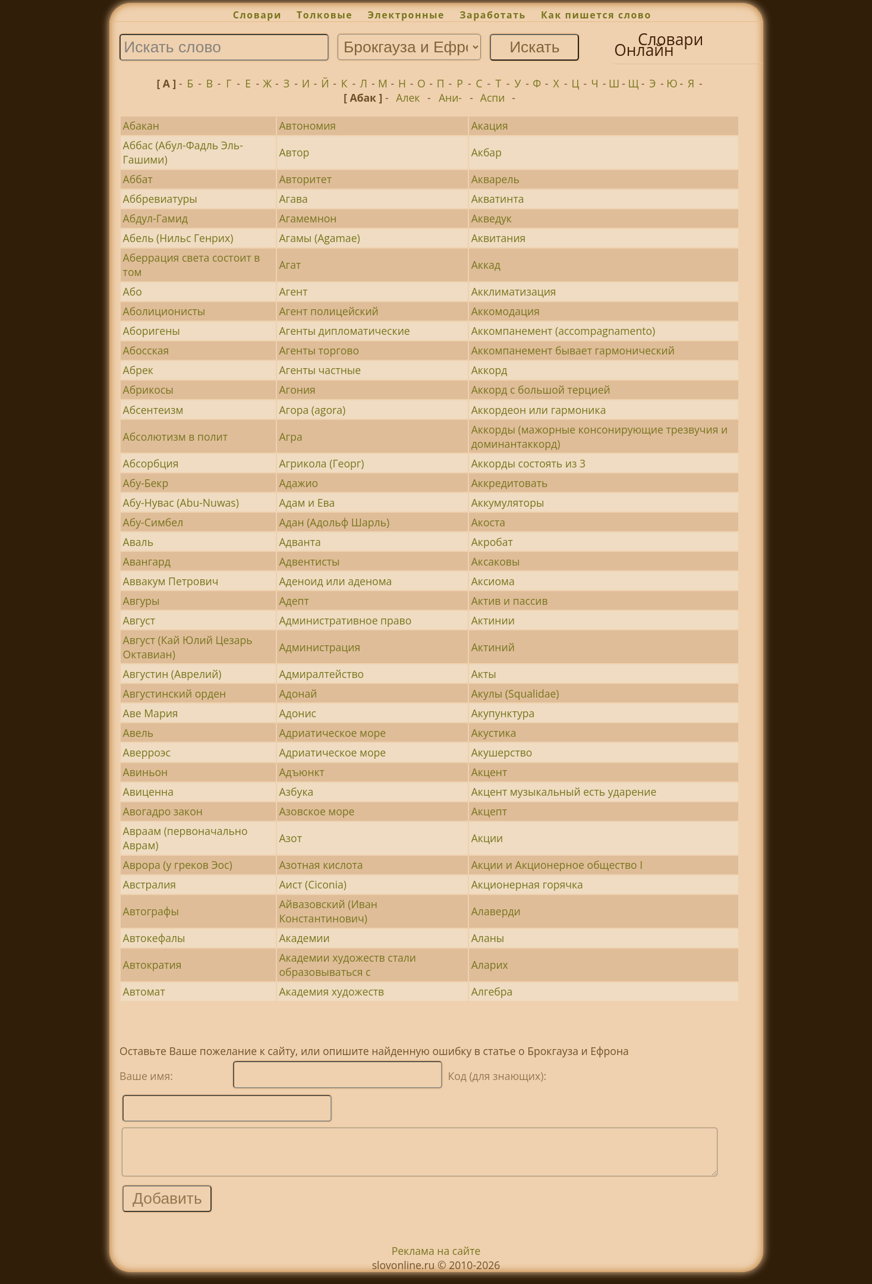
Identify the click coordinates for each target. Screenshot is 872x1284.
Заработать (492, 14)
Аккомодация (505, 311)
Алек (408, 97)
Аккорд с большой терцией (540, 389)
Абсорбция (151, 463)
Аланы (488, 938)
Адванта (299, 542)
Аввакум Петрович (171, 581)
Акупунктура (503, 713)
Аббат (138, 179)
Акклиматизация (513, 291)
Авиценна (148, 791)
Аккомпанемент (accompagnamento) (563, 331)
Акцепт (489, 811)
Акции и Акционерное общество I (557, 865)
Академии (304, 938)
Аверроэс (147, 752)
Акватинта (497, 198)
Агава (293, 198)
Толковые (324, 14)
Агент (293, 291)
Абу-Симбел (153, 522)
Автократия (152, 964)
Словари (257, 14)
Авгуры (141, 601)
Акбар (486, 152)
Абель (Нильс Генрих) (178, 238)
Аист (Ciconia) (313, 884)
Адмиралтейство (321, 674)
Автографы (151, 911)
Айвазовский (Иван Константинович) (328, 911)
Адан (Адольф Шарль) (334, 522)
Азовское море (316, 811)
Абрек (138, 370)
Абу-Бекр (146, 483)
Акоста (488, 522)
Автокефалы (154, 938)
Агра (290, 436)
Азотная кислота (321, 865)
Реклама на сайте (436, 1259)
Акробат (492, 542)
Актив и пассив (509, 601)
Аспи (492, 97)
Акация (489, 125)
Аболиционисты (164, 311)
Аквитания (498, 238)
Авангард (147, 561)
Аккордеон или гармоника (538, 410)
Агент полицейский (328, 311)
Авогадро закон (163, 811)
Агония (297, 389)
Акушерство (502, 752)
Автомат (144, 991)
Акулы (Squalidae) (515, 693)
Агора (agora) (312, 410)
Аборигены (151, 331)
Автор (294, 152)
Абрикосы (148, 389)
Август (139, 620)
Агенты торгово (319, 350)
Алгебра (492, 991)
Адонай (298, 693)
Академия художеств (331, 991)
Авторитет (305, 179)
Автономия (307, 125)
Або (132, 291)
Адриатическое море (332, 733)
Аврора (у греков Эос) (177, 865)
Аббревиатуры (160, 198)
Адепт (293, 601)
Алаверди (496, 911)
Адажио (298, 483)
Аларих (489, 964)
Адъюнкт (301, 772)
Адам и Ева (307, 502)
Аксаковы (495, 561)
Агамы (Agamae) (319, 238)
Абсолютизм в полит (175, 436)
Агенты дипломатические (344, 331)
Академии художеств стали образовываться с (347, 964)
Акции (487, 838)
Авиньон (145, 772)
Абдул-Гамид (155, 218)
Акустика (494, 733)
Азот (290, 838)
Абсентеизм (153, 410)
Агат (290, 265)
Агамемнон (307, 218)
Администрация (319, 647)
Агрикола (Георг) (321, 463)
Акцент (489, 772)
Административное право (345, 620)
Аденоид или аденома (335, 581)
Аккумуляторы (507, 502)
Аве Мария (150, 713)
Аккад (485, 265)
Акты (483, 674)
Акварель (495, 179)
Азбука (296, 791)
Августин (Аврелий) (172, 674)
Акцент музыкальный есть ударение (564, 791)
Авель (138, 733)
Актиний (493, 647)
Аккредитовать (509, 483)
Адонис (297, 713)
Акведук (491, 218)
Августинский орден (174, 693)
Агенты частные (320, 370)
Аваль (138, 542)
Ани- (450, 97)
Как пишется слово (596, 14)
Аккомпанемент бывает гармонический (573, 350)
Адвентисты (309, 561)
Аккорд (489, 370)
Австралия (149, 884)
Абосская (146, 350)
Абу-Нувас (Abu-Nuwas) (181, 502)
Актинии (493, 620)
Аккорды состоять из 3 (528, 463)
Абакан (141, 125)
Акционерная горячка (527, 884)
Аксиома (493, 581)
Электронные (406, 14)
